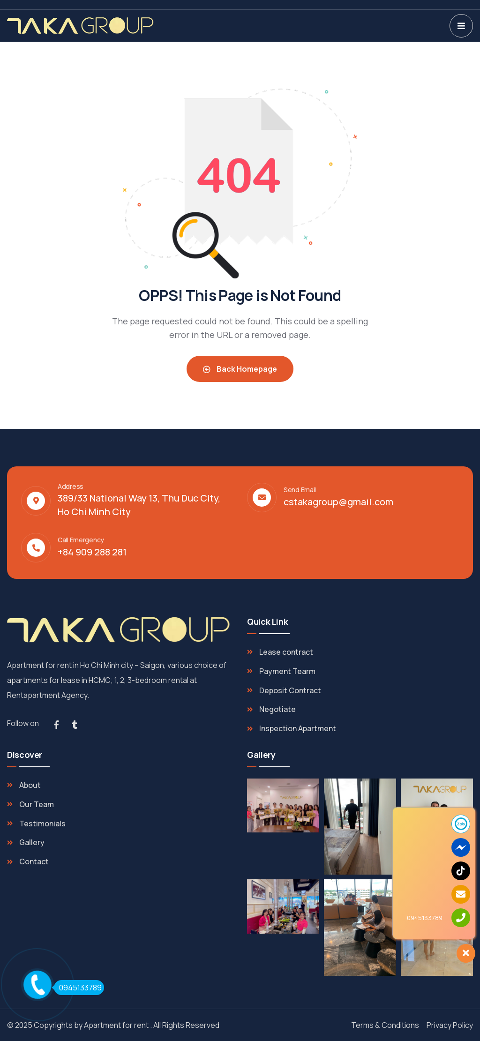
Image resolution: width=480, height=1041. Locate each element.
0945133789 (78, 987)
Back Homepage (240, 369)
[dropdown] (461, 25)
